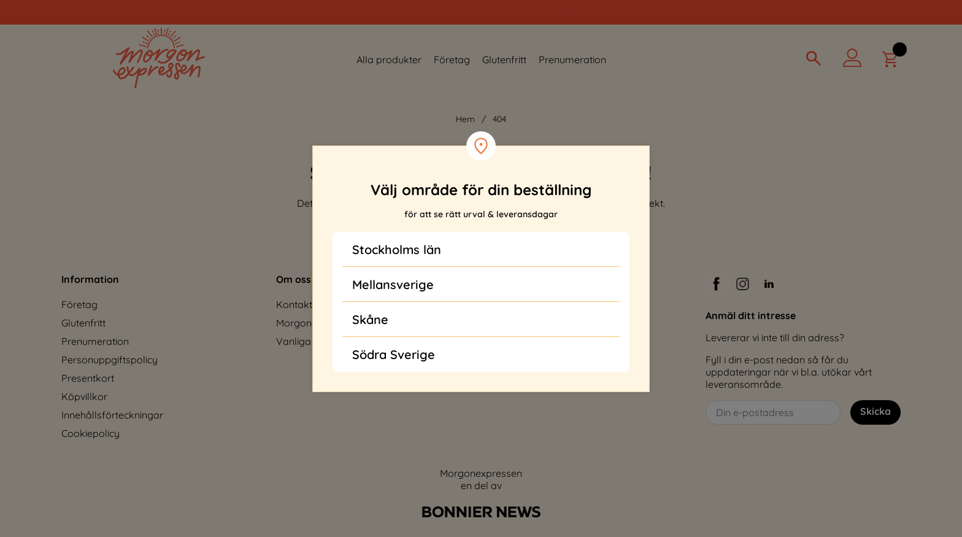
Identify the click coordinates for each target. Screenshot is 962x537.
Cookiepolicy (90, 433)
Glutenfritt (504, 59)
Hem (465, 119)
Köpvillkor (84, 396)
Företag (452, 59)
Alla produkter (388, 59)
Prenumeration (572, 59)
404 (499, 119)
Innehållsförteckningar (112, 415)
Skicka (875, 411)
